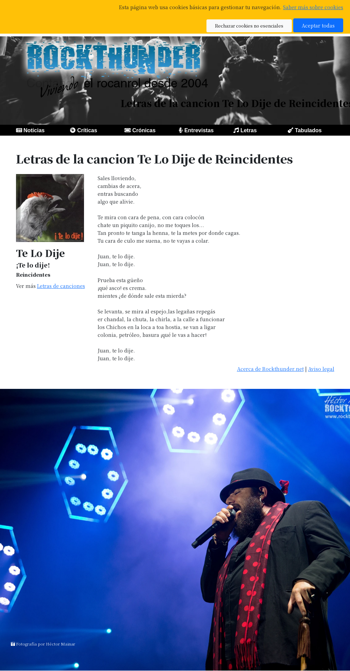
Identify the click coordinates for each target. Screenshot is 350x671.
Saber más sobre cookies (313, 7)
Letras (248, 130)
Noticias (34, 130)
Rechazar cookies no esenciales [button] (249, 25)
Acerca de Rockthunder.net (270, 368)
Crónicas (143, 130)
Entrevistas (199, 130)
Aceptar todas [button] (318, 25)
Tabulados (308, 130)
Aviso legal (321, 368)
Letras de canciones (61, 285)
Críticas (87, 130)
